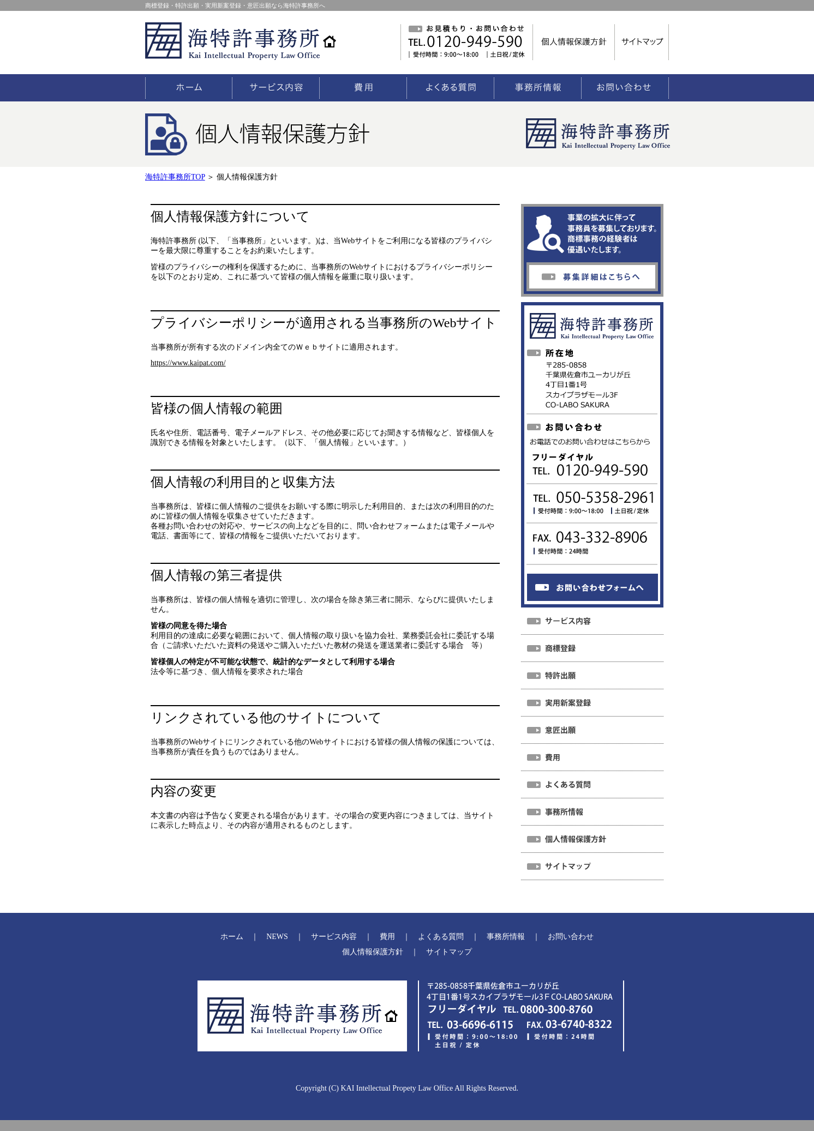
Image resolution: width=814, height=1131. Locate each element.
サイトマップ (449, 952)
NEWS (277, 937)
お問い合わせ (571, 937)
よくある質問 (441, 937)
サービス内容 (334, 937)
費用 (387, 937)
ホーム (231, 937)
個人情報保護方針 (372, 952)
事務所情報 (506, 937)
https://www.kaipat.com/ (188, 363)
